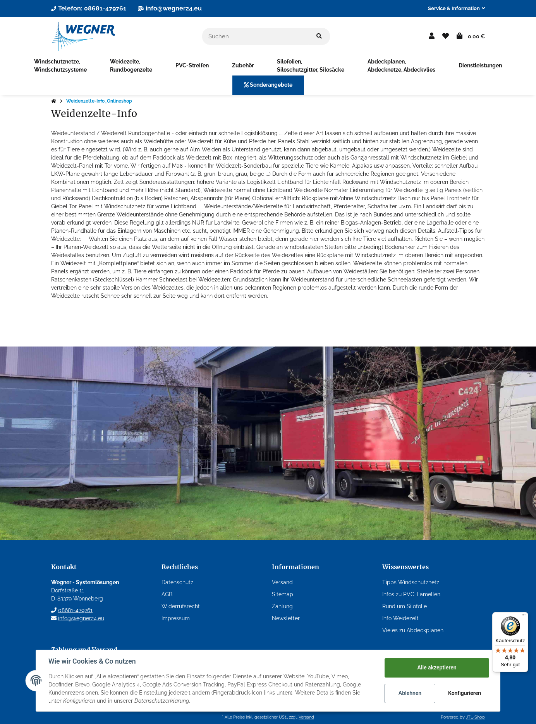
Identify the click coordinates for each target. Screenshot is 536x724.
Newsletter (286, 618)
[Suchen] (255, 36)
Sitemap (282, 594)
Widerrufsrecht (180, 606)
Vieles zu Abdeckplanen (412, 630)
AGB (166, 594)
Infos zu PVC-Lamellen (411, 594)
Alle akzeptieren (436, 667)
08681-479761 (75, 610)
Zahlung (282, 606)
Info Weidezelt (400, 618)
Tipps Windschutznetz (410, 582)
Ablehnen (410, 693)
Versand (282, 582)
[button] (453, 8)
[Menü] (523, 616)
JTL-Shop (475, 717)
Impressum (175, 618)
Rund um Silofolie (404, 606)
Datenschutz (177, 582)
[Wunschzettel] (445, 36)
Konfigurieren (464, 693)
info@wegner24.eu (81, 618)
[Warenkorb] (471, 36)
